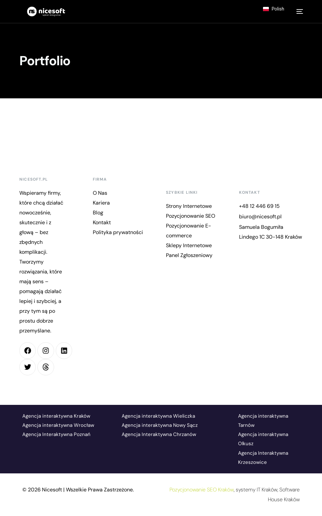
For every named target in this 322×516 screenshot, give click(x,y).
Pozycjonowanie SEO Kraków (202, 489)
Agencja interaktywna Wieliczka (158, 416)
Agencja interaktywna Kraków (56, 416)
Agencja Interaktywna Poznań (56, 434)
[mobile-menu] (298, 11)
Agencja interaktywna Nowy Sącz (160, 425)
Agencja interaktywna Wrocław (58, 425)
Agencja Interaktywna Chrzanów (159, 434)
